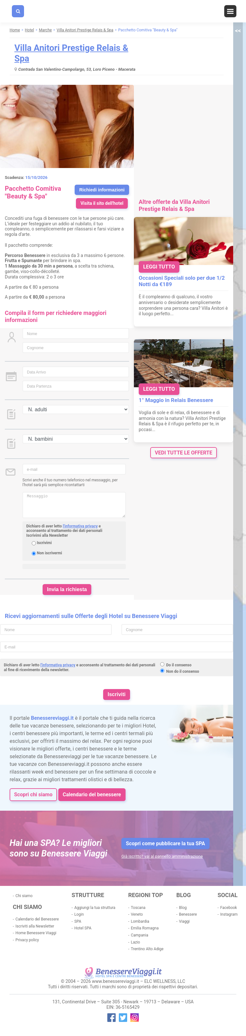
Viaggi (184, 921)
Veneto (137, 914)
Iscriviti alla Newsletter (34, 926)
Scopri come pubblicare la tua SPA (165, 843)
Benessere (188, 914)
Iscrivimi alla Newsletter (47, 535)
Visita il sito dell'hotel (101, 203)
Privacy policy (27, 940)
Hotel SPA (82, 928)
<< (238, 30)
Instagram (229, 914)
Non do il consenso (182, 671)
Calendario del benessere (92, 794)
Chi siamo (23, 896)
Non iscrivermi (49, 553)
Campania (139, 935)
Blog (183, 907)
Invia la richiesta (67, 589)
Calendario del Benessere (37, 919)
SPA (77, 921)
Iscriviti (117, 694)
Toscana (138, 907)
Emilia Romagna (145, 928)
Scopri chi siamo (33, 794)
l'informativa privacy (80, 526)
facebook (111, 1017)
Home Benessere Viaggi (35, 933)
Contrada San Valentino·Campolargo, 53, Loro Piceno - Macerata (76, 69)
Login (79, 914)
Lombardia (140, 921)
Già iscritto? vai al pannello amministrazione (162, 856)
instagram (134, 1017)
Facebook (228, 907)
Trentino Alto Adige (147, 949)
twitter (123, 1017)
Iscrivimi (44, 543)
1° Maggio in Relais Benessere (176, 400)
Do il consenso (179, 665)
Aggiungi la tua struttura (94, 907)
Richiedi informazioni (102, 189)
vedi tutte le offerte (183, 453)
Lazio (135, 942)
